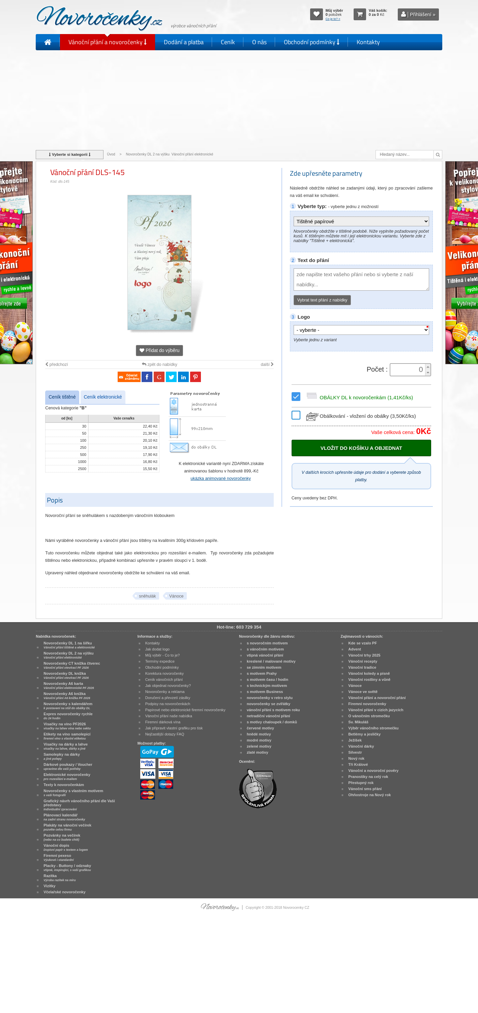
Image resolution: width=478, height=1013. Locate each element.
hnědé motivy (259, 734)
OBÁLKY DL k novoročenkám (358, 397)
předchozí (56, 364)
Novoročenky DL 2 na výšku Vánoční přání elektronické (170, 154)
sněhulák (147, 596)
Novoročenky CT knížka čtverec (71, 665)
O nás (259, 42)
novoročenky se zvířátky (268, 704)
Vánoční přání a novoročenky (107, 42)
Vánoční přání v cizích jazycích (375, 710)
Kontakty (368, 42)
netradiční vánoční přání (268, 716)
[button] (427, 367)
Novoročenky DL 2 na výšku (68, 655)
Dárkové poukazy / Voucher (67, 766)
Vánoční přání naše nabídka (168, 716)
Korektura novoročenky (164, 673)
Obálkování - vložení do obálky (360, 416)
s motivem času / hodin (267, 679)
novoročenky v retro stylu (270, 698)
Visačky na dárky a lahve (65, 746)
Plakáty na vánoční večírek (67, 827)
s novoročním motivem (267, 643)
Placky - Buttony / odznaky (67, 868)
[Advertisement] (239, 99)
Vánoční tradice (362, 667)
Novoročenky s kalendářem (67, 706)
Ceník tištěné (62, 397)
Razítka (59, 878)
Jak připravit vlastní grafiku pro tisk (174, 728)
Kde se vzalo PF (362, 643)
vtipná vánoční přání (265, 655)
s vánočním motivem (265, 649)
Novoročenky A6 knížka (66, 696)
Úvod (111, 154)
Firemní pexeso (58, 857)
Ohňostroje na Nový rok (369, 795)
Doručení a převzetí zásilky (167, 698)
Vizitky (49, 886)
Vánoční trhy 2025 (364, 655)
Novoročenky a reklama (165, 692)
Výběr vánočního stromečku (373, 728)
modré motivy (259, 740)
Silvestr (355, 752)
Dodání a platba (184, 42)
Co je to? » (333, 19)
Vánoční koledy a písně (369, 673)
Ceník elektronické (103, 397)
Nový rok (356, 758)
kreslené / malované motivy (271, 661)
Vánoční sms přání (365, 789)
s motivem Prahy (262, 673)
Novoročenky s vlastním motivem (73, 793)
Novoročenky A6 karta (68, 686)
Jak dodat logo (157, 649)
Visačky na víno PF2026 (67, 726)
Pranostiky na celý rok (368, 777)
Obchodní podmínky (311, 42)
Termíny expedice (160, 661)
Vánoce (176, 596)
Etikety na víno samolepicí (66, 736)
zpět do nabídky (159, 364)
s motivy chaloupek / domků (272, 722)
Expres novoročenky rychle (67, 716)
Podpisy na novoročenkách (167, 704)
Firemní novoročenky (367, 704)
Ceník (228, 42)
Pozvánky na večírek (61, 837)
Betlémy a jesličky (364, 734)
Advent (354, 649)
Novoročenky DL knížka (66, 675)
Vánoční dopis (65, 847)
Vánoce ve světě (363, 692)
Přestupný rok (361, 783)
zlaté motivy (257, 752)
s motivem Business (265, 692)
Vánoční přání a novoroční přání (377, 698)
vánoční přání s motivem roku (273, 710)
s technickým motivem (267, 686)
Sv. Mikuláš (358, 722)
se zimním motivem (264, 667)
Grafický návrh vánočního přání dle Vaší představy (79, 805)
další (267, 364)
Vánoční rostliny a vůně (369, 679)
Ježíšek (355, 740)
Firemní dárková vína (163, 722)
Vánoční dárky (361, 746)
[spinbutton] (408, 369)
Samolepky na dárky (61, 756)
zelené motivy (259, 746)
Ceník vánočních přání (164, 679)
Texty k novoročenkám (63, 785)
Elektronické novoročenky (66, 777)
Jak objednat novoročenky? (168, 686)
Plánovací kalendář (64, 817)
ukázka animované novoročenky (220, 478)
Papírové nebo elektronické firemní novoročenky (185, 710)
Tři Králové (358, 764)
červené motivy (260, 728)
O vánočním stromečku (369, 716)
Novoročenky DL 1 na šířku (69, 645)
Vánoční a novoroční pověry (373, 771)
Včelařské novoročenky (64, 892)
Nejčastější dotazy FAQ (164, 734)
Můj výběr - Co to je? (162, 655)
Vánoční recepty (362, 661)
